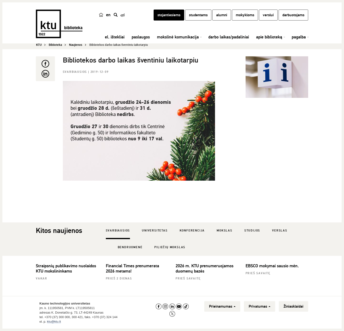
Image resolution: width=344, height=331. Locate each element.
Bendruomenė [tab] (130, 247)
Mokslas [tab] (224, 230)
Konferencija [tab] (192, 230)
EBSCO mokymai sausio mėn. (272, 265)
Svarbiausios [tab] (118, 230)
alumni (221, 15)
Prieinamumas (222, 306)
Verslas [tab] (279, 230)
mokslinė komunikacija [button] (178, 37)
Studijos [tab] (252, 230)
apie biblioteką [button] (269, 37)
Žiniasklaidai (293, 306)
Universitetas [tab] (154, 230)
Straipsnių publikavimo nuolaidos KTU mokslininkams (66, 268)
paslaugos (141, 37)
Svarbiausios (75, 72)
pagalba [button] (299, 37)
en (108, 14)
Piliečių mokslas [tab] (169, 247)
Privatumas (259, 306)
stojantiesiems (168, 15)
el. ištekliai (114, 37)
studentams (198, 15)
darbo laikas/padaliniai (228, 37)
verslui (268, 15)
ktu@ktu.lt (54, 321)
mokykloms (245, 15)
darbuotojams (293, 15)
